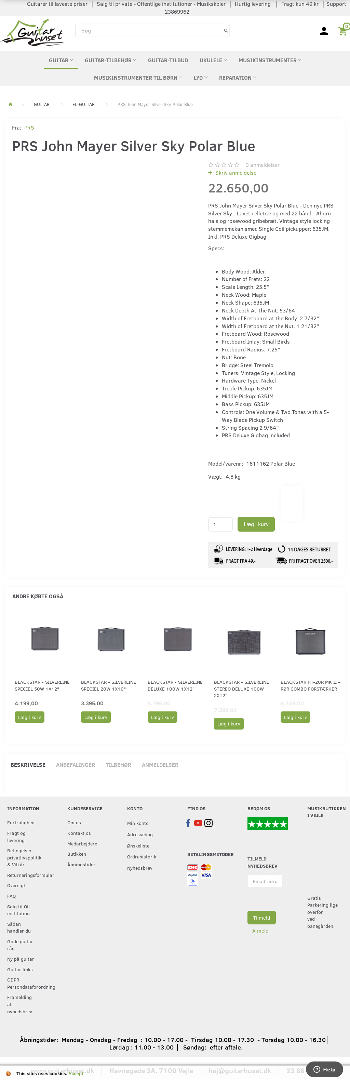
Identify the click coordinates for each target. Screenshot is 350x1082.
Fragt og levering (16, 836)
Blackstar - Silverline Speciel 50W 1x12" (42, 685)
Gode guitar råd (20, 945)
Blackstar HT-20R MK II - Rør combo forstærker (310, 685)
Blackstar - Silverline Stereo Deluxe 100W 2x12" (241, 688)
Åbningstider (81, 864)
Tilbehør (118, 764)
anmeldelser (262, 164)
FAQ (11, 895)
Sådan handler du (19, 927)
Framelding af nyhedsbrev (19, 1003)
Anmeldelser (160, 764)
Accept (75, 1073)
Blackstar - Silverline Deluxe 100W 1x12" (175, 685)
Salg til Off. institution (19, 910)
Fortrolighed (21, 822)
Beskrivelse (28, 764)
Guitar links (20, 969)
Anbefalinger (75, 764)
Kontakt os (79, 832)
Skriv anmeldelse (235, 172)
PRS (29, 127)
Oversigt (16, 885)
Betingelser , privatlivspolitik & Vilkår (23, 857)
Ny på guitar (20, 958)
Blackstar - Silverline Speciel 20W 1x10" (108, 685)
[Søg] (226, 30)
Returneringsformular (23, 874)
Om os (74, 822)
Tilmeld (261, 917)
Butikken (76, 853)
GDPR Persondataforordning (23, 983)
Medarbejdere (82, 843)
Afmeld (260, 930)
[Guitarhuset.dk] (32, 32)
